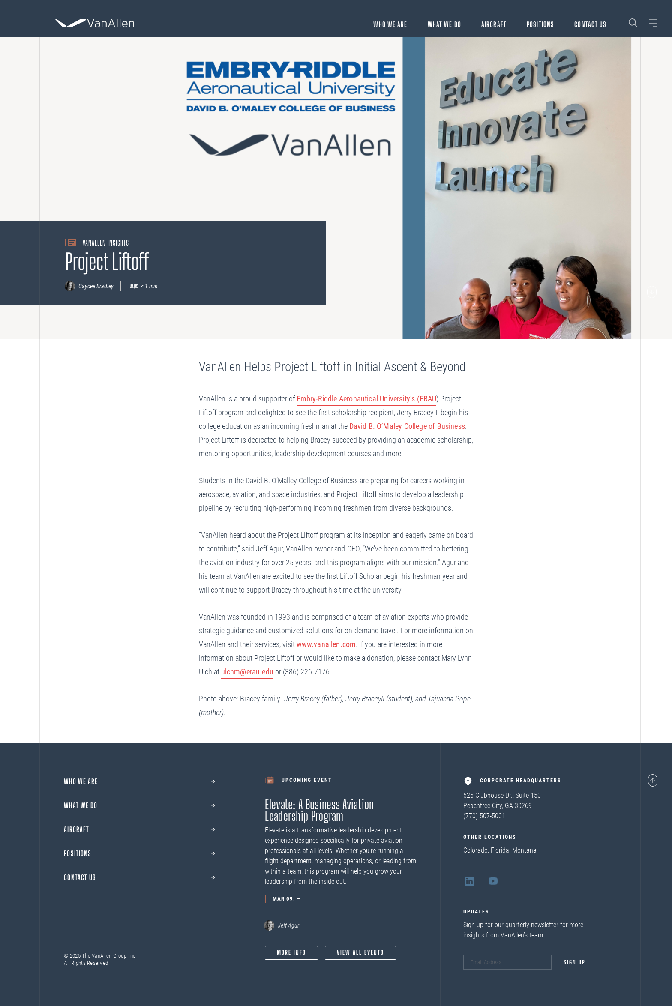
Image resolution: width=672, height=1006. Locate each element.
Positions (540, 24)
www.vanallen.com (326, 644)
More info (291, 952)
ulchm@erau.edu (247, 671)
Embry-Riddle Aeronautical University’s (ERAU (367, 398)
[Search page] (633, 22)
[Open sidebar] (653, 23)
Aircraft (494, 24)
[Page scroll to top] (652, 781)
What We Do (444, 24)
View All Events (360, 952)
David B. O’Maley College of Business (407, 426)
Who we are (390, 24)
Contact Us (590, 24)
